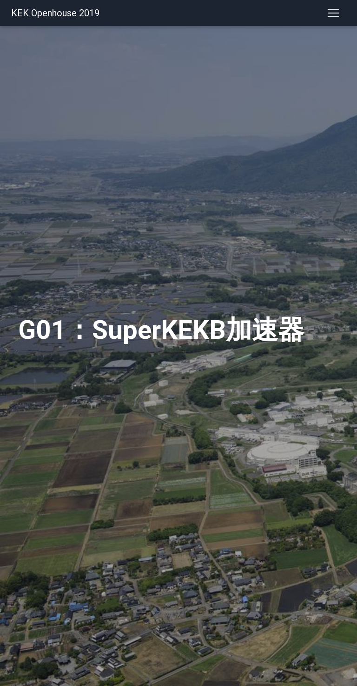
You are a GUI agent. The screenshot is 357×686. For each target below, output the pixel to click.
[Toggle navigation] (333, 15)
